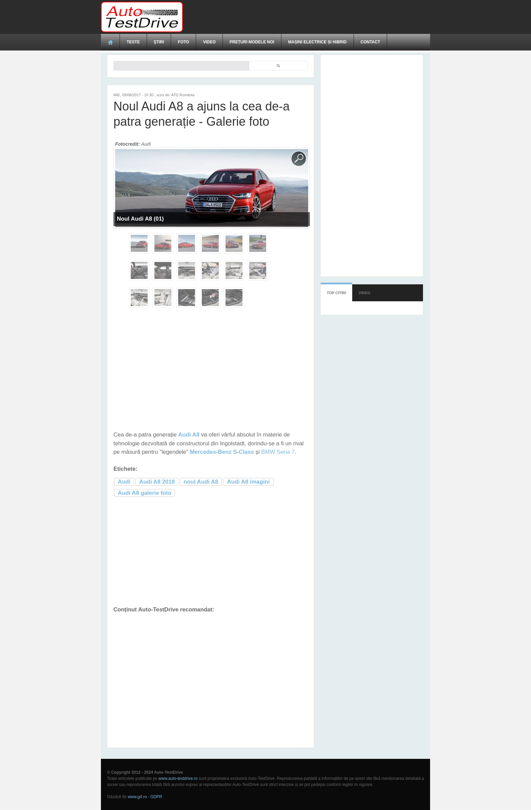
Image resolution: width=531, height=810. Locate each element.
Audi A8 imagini (248, 482)
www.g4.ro (137, 796)
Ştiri (159, 42)
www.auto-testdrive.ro (177, 778)
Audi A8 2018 (157, 482)
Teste (133, 42)
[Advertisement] (307, 17)
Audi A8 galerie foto (144, 493)
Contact (370, 42)
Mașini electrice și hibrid (317, 42)
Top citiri (336, 293)
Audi (124, 482)
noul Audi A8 (201, 482)
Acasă (110, 42)
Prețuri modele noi (252, 42)
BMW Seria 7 (278, 452)
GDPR (156, 796)
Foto (183, 42)
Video (209, 42)
